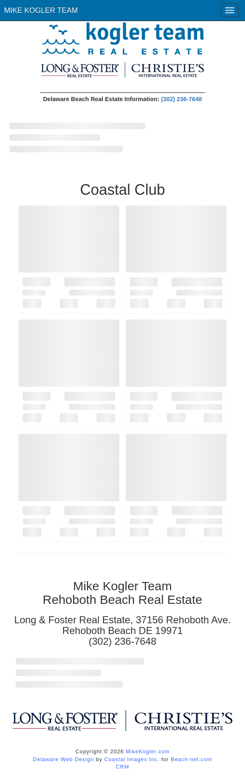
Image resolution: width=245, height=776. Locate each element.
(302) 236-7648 (181, 99)
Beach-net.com (191, 759)
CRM (123, 767)
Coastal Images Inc (131, 759)
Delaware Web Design (63, 759)
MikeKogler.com (148, 751)
